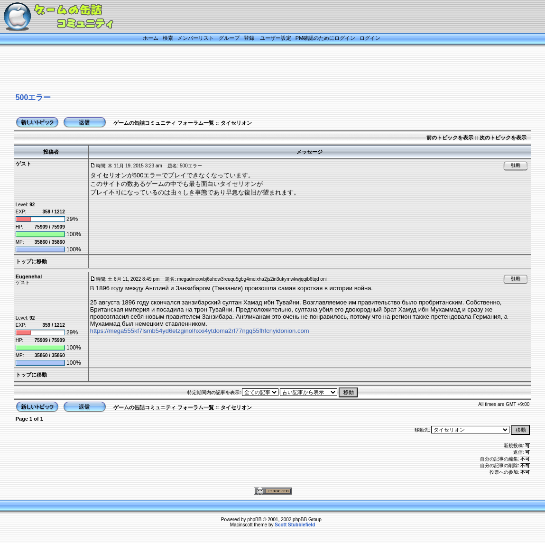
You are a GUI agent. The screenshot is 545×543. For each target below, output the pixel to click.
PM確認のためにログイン (326, 38)
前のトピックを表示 (449, 137)
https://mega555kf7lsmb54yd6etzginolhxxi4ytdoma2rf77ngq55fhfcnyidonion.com (199, 330)
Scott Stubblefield (295, 524)
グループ (229, 38)
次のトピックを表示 (503, 137)
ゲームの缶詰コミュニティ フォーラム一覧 (163, 123)
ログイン (370, 38)
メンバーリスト (195, 38)
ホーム (150, 38)
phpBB (254, 519)
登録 (249, 38)
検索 (168, 38)
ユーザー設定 (275, 38)
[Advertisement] (261, 69)
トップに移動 (31, 261)
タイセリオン (236, 123)
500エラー (33, 97)
